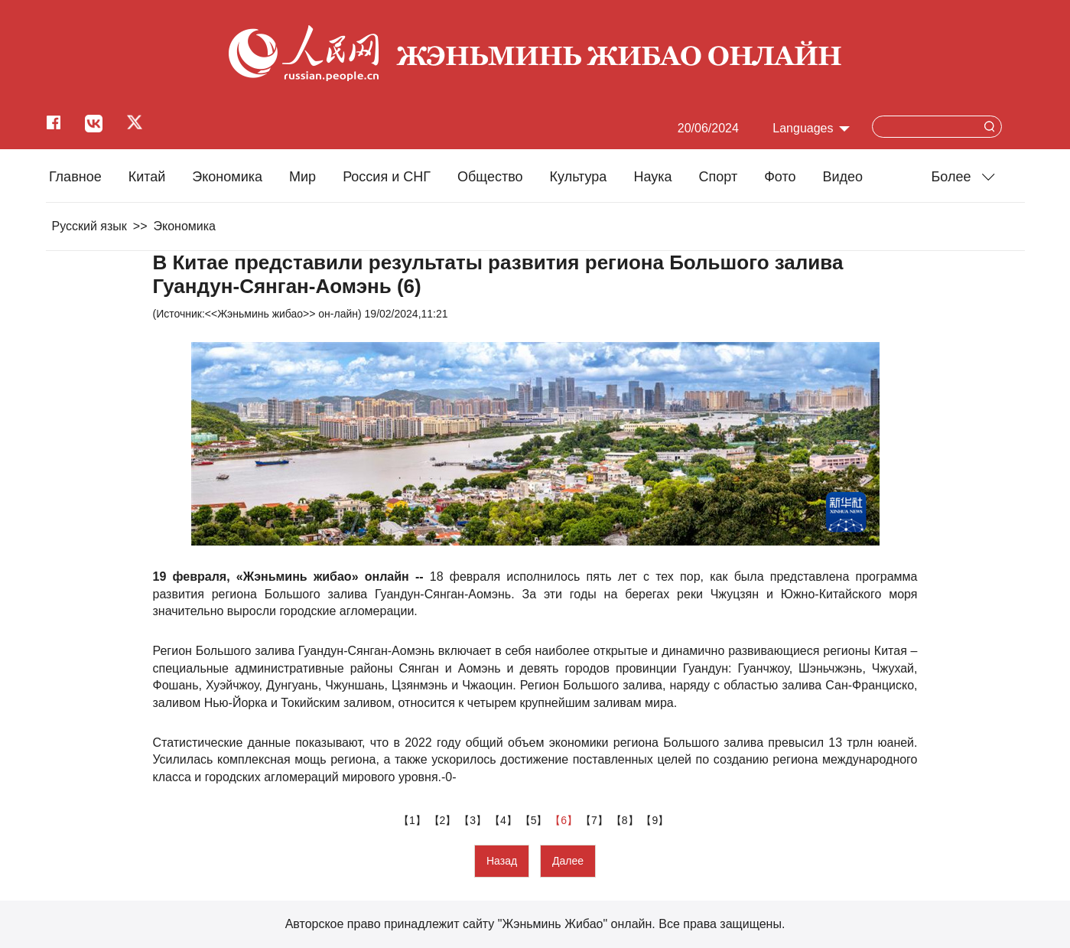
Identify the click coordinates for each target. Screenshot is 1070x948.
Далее (568, 861)
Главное (75, 176)
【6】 (565, 820)
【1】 (413, 820)
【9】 (656, 820)
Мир (302, 176)
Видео (843, 176)
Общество (490, 176)
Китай (147, 176)
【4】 (504, 820)
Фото (779, 176)
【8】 (626, 820)
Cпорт (718, 176)
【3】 (474, 820)
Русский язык (89, 226)
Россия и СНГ (387, 176)
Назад (501, 861)
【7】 (596, 820)
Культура (578, 176)
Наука (652, 176)
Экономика (227, 176)
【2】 (444, 820)
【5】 (535, 820)
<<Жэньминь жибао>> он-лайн (281, 314)
